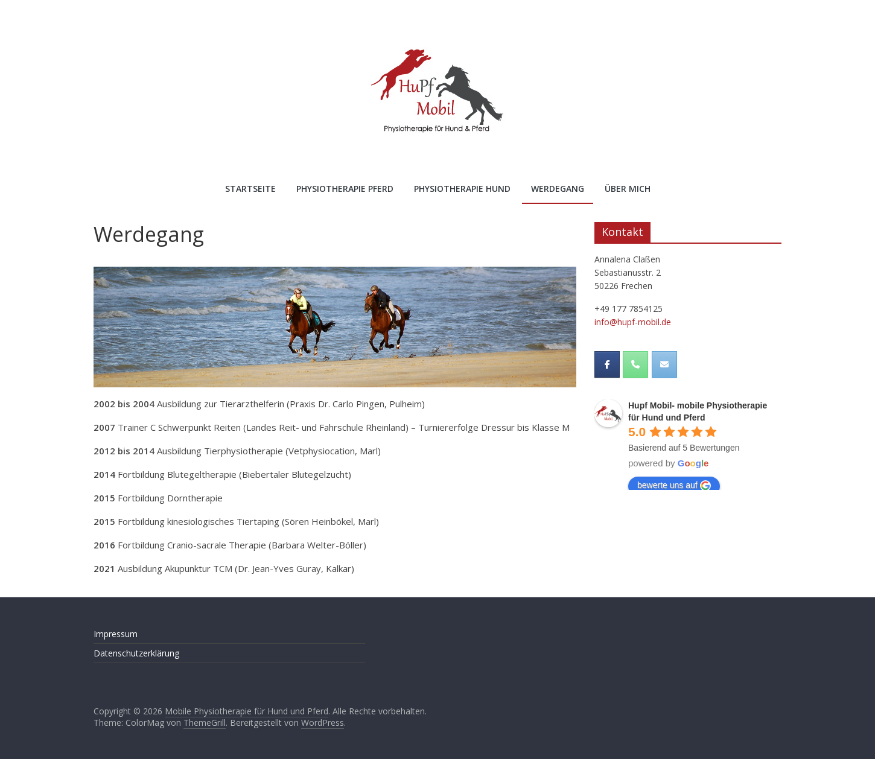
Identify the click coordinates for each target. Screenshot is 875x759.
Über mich (628, 188)
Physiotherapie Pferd (344, 188)
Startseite (250, 188)
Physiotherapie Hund (462, 188)
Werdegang (557, 188)
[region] (335, 327)
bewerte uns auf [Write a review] (674, 485)
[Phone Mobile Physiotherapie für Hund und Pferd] (635, 364)
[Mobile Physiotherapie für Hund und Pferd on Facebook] (607, 364)
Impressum (116, 634)
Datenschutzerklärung (136, 653)
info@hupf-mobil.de (632, 322)
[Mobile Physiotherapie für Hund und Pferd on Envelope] (664, 364)
